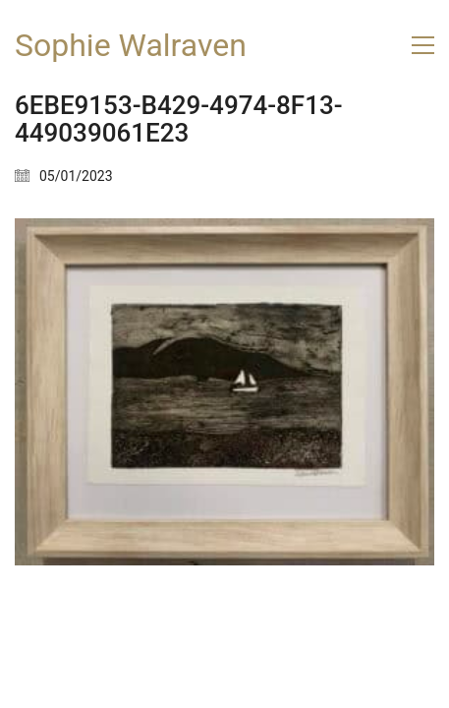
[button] (423, 45)
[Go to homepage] (131, 46)
